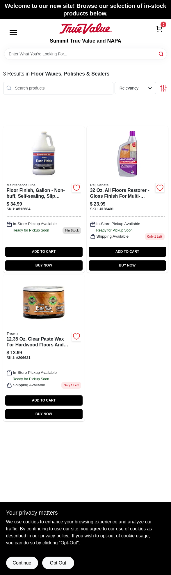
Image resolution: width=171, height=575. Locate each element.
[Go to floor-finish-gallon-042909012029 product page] (44, 199)
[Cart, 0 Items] (159, 29)
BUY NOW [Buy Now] (43, 265)
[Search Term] (85, 54)
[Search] (161, 53)
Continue (22, 562)
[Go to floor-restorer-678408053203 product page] (127, 199)
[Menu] (13, 32)
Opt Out (58, 562)
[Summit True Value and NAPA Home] (85, 28)
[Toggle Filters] (163, 88)
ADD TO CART (44, 252)
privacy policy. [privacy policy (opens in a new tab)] (54, 535)
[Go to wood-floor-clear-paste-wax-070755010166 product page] (44, 348)
